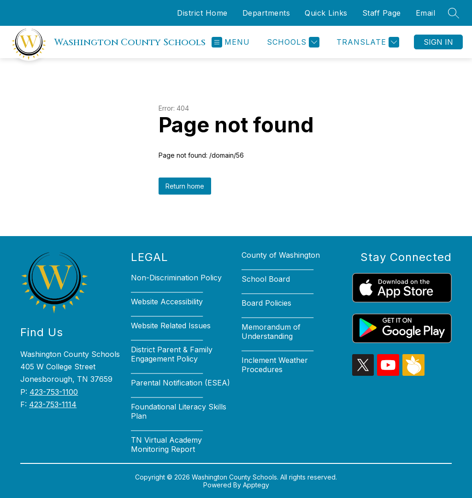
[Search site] (453, 12)
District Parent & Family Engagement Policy (171, 354)
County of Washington (281, 255)
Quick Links (326, 13)
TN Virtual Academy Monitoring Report (166, 444)
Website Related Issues (171, 325)
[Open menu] (231, 42)
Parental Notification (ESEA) (180, 382)
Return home (184, 186)
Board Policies (266, 303)
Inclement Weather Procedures (275, 365)
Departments (266, 13)
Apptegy (256, 485)
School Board (266, 279)
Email (426, 13)
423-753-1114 (53, 404)
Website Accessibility (167, 301)
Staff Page (381, 13)
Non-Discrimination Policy (176, 277)
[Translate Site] (366, 42)
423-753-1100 (54, 392)
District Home (202, 13)
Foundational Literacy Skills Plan (178, 411)
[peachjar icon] (413, 373)
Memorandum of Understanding (271, 331)
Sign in (438, 42)
